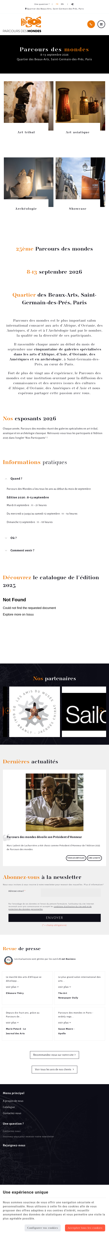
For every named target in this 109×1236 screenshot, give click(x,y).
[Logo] (22, 24)
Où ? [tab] (14, 538)
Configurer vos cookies (42, 1227)
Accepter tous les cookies (85, 1227)
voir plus (11, 987)
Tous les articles (76, 858)
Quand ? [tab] (16, 478)
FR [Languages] (57, 4)
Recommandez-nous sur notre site (53, 1055)
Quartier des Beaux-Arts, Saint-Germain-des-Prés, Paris (54, 9)
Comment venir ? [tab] (22, 550)
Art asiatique (78, 132)
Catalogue (9, 1107)
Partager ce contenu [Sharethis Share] (72, 4)
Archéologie (26, 209)
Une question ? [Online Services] (42, 4)
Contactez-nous (12, 1113)
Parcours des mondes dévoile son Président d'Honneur (44, 837)
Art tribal (26, 132)
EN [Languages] (62, 4)
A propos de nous (13, 1101)
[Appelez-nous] (91, 24)
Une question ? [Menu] (13, 1123)
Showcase (78, 209)
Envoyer (54, 918)
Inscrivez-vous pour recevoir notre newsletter (28, 1136)
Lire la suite (94, 858)
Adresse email (16, 891)
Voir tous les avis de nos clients (53, 1069)
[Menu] (101, 24)
